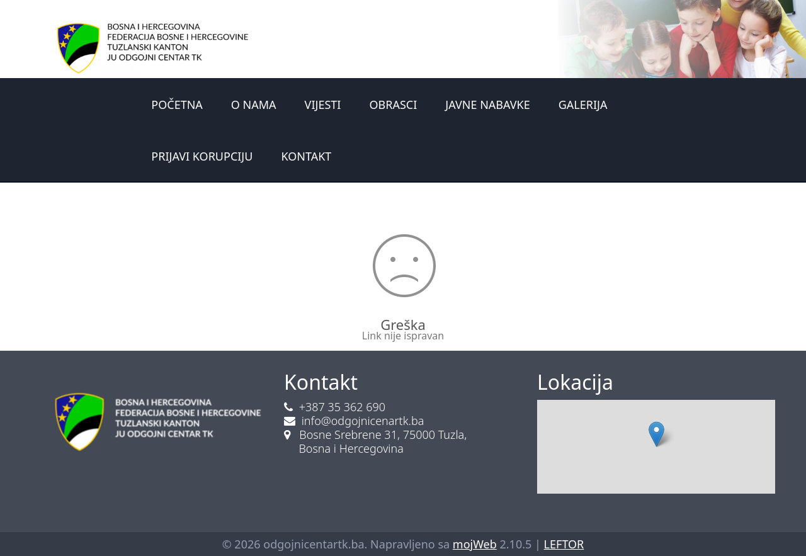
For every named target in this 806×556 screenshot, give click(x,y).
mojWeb (475, 544)
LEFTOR (564, 544)
